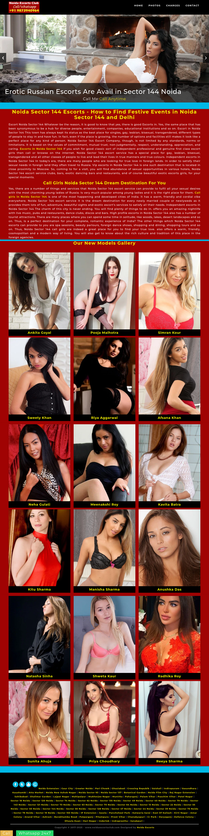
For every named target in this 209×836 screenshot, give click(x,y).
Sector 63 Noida (83, 804)
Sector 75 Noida (188, 808)
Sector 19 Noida (45, 812)
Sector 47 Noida (121, 808)
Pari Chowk (102, 788)
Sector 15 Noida (149, 804)
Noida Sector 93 (88, 792)
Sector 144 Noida (53, 808)
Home (138, 5)
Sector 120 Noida (43, 800)
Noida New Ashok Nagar (61, 792)
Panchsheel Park (119, 812)
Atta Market (36, 792)
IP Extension (89, 812)
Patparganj (86, 817)
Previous (3, 58)
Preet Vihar (118, 817)
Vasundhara (189, 788)
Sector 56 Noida (76, 808)
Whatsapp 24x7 (35, 833)
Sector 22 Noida (171, 804)
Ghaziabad (118, 788)
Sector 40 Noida (156, 800)
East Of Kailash (162, 812)
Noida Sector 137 (111, 792)
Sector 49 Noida (133, 800)
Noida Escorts (145, 827)
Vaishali (157, 788)
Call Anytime (112, 98)
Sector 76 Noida (23, 812)
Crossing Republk (138, 788)
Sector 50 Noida (30, 808)
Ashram (47, 817)
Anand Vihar (32, 817)
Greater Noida (84, 788)
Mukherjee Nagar (99, 796)
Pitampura (102, 817)
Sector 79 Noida (178, 800)
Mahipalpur (79, 796)
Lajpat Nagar (61, 796)
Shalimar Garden (40, 796)
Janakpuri (136, 821)
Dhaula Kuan (73, 821)
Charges (173, 5)
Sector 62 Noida (88, 800)
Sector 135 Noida (110, 800)
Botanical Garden (135, 792)
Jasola (103, 812)
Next (206, 58)
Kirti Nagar (181, 812)
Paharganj (131, 796)
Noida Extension (49, 788)
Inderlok (104, 821)
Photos (155, 5)
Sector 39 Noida (166, 808)
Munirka (117, 796)
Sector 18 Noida (20, 800)
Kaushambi (19, 792)
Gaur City (67, 788)
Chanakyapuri (136, 817)
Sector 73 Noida (61, 804)
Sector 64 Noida (127, 804)
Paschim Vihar (167, 796)
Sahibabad (21, 796)
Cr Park (152, 817)
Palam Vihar (147, 796)
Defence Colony (184, 817)
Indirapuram (171, 788)
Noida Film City (157, 792)
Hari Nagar (90, 821)
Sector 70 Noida (105, 804)
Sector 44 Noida (144, 808)
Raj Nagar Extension (182, 792)
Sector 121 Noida (38, 804)
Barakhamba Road (65, 817)
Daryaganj (165, 817)
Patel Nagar (185, 796)
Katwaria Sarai (141, 812)
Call (6, 833)
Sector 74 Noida (66, 800)
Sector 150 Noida (68, 812)
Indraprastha (120, 821)
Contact (192, 5)
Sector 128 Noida (98, 808)
